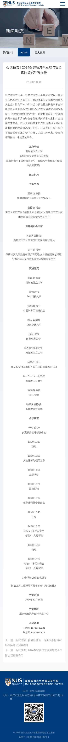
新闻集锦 (8, 52)
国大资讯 (40, 52)
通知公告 (24, 53)
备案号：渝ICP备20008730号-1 (34, 737)
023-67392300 (37, 691)
